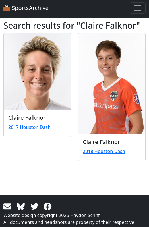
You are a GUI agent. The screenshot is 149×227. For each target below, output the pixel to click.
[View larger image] (37, 71)
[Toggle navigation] (138, 8)
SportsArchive (26, 8)
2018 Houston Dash (104, 151)
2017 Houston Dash (29, 127)
